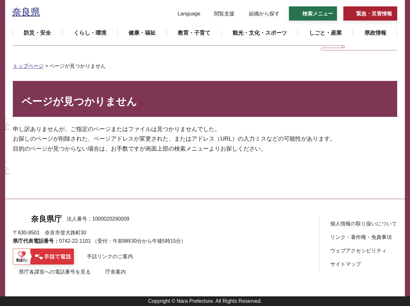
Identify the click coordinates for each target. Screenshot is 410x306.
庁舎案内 (115, 272)
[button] (185, 13)
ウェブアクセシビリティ (358, 250)
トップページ (28, 66)
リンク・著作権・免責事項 (361, 237)
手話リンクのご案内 (110, 256)
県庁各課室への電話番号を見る (55, 272)
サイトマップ (345, 264)
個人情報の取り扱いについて (363, 223)
